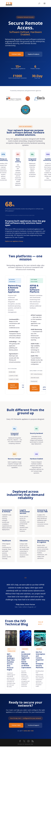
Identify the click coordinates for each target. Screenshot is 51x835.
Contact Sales (16, 54)
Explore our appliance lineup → (15, 241)
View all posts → (40, 623)
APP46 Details (45, 388)
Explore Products (33, 54)
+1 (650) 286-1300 (28, 731)
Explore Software (35, 388)
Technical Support (33, 725)
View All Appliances (13, 386)
